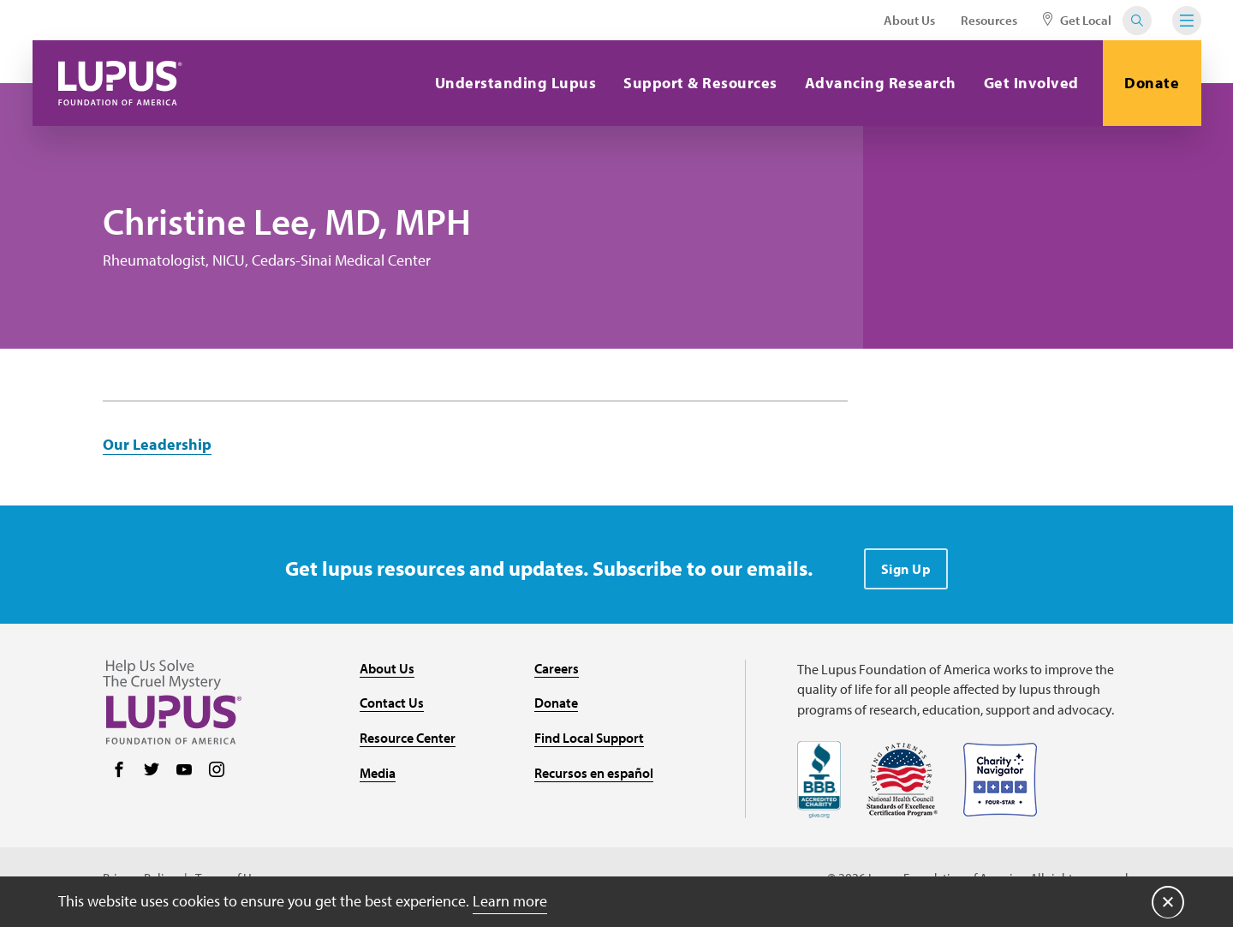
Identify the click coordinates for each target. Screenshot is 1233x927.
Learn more (510, 901)
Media (378, 772)
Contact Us (392, 702)
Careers (556, 668)
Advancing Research (880, 83)
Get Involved (1031, 83)
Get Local (1077, 20)
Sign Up (906, 568)
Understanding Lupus (516, 83)
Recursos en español (593, 772)
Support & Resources (700, 83)
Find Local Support (589, 737)
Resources (989, 20)
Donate (1151, 83)
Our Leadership (157, 444)
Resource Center (408, 737)
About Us (909, 20)
